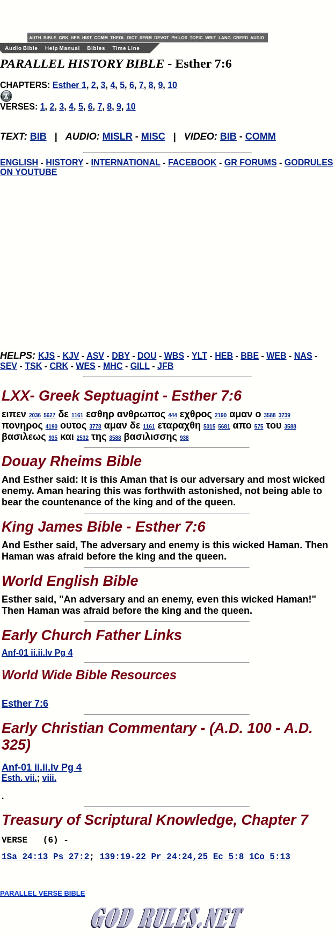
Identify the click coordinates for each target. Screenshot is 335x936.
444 (172, 415)
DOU (147, 355)
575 (259, 427)
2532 (83, 438)
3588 (269, 415)
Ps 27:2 (71, 860)
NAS (303, 355)
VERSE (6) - (38, 841)
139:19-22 (122, 860)
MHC (112, 366)
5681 (224, 427)
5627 (49, 415)
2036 (35, 415)
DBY (121, 355)
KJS (46, 355)
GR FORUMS (250, 162)
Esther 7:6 (25, 703)
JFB (165, 366)
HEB (224, 355)
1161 (77, 415)
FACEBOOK (192, 162)
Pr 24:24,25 (179, 860)
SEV (8, 366)
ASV (95, 355)
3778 (95, 427)
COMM (260, 136)
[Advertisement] (153, 16)
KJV (70, 355)
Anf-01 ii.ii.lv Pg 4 (37, 652)
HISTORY (64, 162)
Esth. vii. (19, 777)
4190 (51, 427)
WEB (276, 355)
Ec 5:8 (228, 860)
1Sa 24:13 (25, 860)
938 (184, 438)
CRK (58, 366)
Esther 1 (69, 85)
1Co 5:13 (269, 860)
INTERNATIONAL (126, 162)
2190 (221, 415)
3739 (284, 415)
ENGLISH (19, 162)
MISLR (118, 136)
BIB (38, 136)
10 (172, 85)
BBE (250, 355)
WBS (174, 355)
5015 (209, 427)
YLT (199, 355)
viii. (49, 777)
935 (53, 438)
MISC (153, 136)
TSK (33, 366)
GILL (140, 366)
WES (85, 366)
